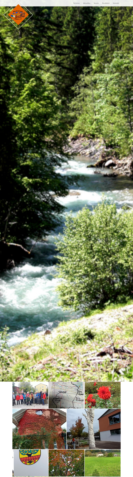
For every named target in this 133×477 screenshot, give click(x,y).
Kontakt (116, 3)
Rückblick (106, 3)
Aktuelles (86, 3)
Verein (96, 3)
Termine (76, 3)
